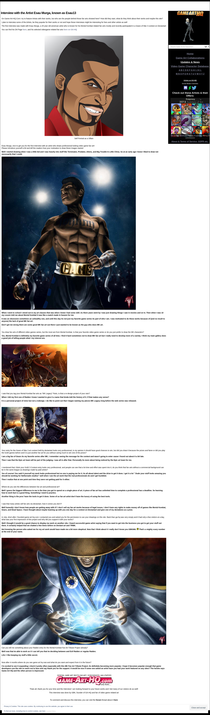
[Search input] (187, 47)
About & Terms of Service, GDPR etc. (190, 141)
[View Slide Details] (190, 30)
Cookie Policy (51, 711)
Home (190, 53)
